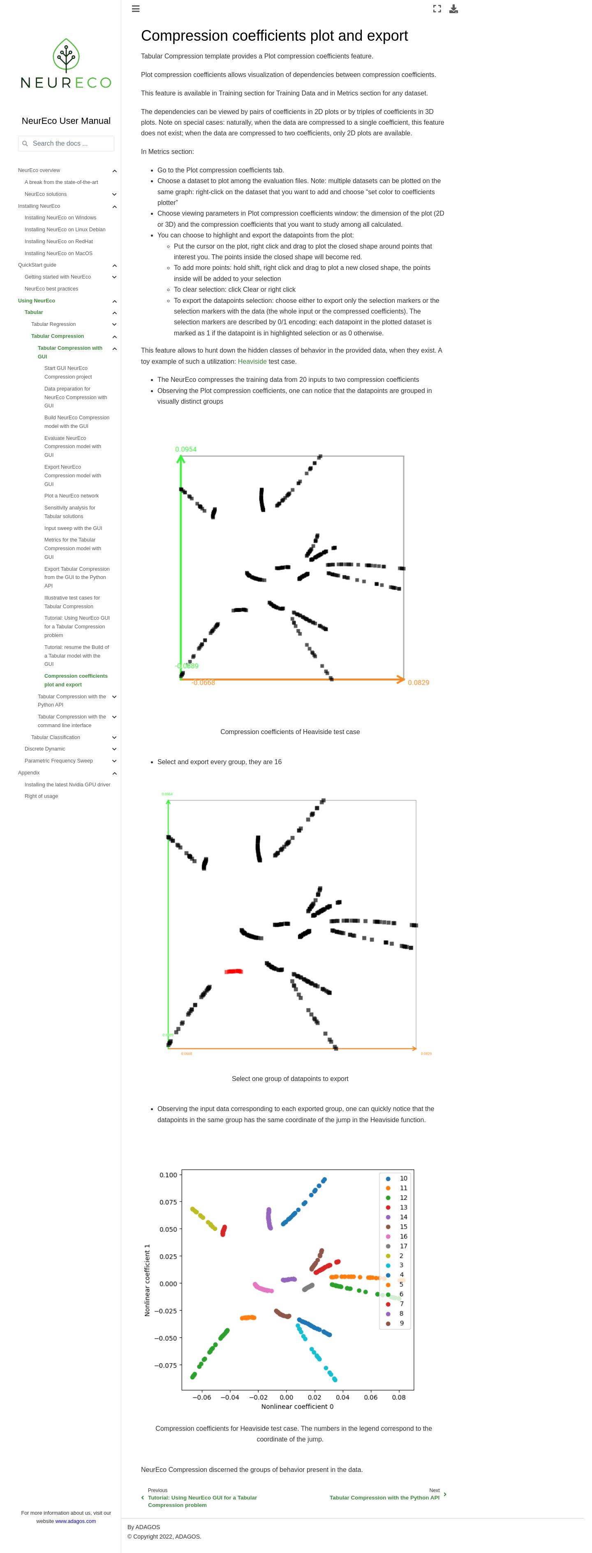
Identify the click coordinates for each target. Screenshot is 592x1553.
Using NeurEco (36, 301)
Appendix (29, 773)
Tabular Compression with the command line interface (72, 721)
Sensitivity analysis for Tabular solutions (69, 512)
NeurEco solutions (46, 194)
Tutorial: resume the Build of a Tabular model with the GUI (76, 655)
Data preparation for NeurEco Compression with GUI (75, 397)
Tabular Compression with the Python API (72, 701)
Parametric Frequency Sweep (59, 761)
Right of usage (41, 796)
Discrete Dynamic (45, 749)
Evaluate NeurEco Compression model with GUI (72, 446)
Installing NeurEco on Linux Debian (65, 229)
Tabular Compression (57, 336)
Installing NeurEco (39, 206)
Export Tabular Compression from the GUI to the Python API (77, 577)
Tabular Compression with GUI (70, 352)
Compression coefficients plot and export (76, 680)
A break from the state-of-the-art (61, 182)
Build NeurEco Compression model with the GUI (76, 422)
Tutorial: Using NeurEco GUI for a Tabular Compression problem (77, 626)
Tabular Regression (53, 324)
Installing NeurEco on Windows (60, 218)
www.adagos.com (76, 1521)
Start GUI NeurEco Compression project (68, 372)
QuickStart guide (37, 265)
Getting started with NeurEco (58, 277)
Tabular (34, 312)
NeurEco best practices (51, 289)
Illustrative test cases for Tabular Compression (72, 602)
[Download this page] (453, 9)
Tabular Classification (55, 737)
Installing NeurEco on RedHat (59, 241)
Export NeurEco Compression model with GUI (72, 475)
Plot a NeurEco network (71, 496)
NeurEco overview (39, 170)
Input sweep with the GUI (73, 528)
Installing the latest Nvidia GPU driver (68, 785)
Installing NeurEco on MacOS (58, 253)
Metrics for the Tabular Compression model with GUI (72, 548)
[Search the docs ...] (66, 143)
